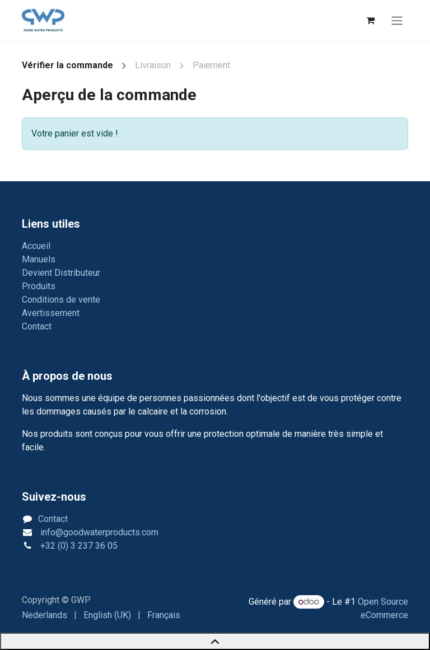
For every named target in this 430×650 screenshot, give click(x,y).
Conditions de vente (61, 299)
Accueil (36, 246)
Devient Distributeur (61, 272)
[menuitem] (44, 615)
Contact (37, 326)
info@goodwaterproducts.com (98, 532)
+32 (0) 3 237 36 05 (78, 545)
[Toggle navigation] (397, 20)
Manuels (38, 259)
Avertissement (51, 313)
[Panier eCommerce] (370, 20)
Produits (38, 286)
